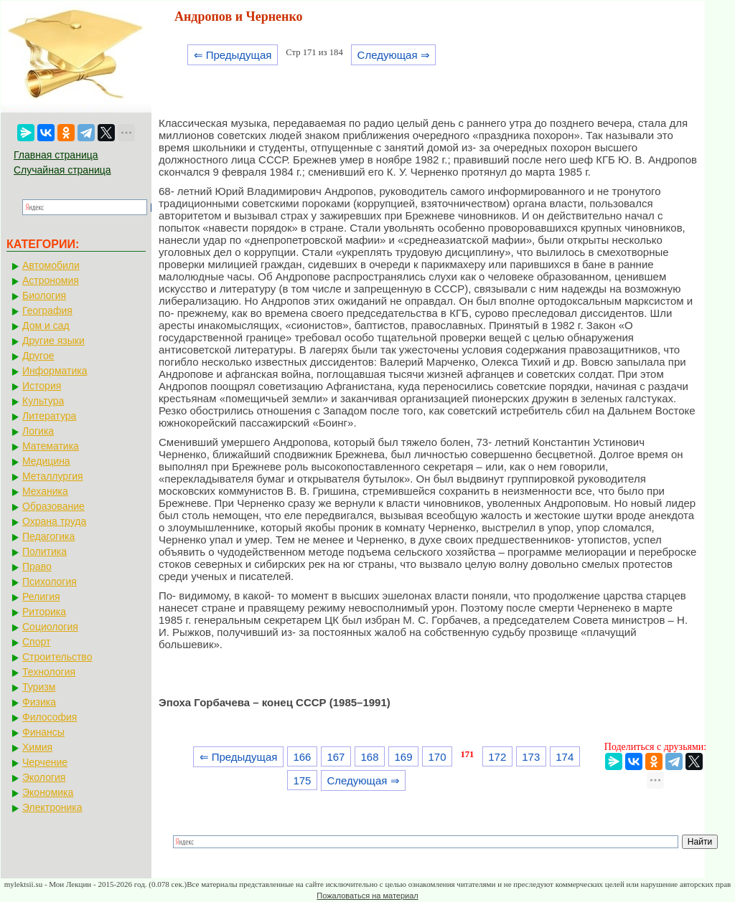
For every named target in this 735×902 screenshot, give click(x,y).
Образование (53, 506)
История (41, 385)
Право (37, 566)
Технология (48, 672)
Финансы (43, 732)
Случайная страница (62, 170)
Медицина (46, 461)
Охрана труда (54, 521)
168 (369, 757)
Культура (43, 401)
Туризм (38, 687)
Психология (49, 581)
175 (302, 780)
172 (497, 757)
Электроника (52, 807)
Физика (39, 702)
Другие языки (53, 340)
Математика (50, 446)
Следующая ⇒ (393, 55)
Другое (38, 355)
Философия (49, 717)
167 (336, 757)
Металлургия (52, 476)
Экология (43, 777)
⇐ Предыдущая (233, 55)
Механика (45, 491)
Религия (41, 596)
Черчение (44, 762)
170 (437, 757)
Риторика (44, 611)
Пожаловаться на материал (367, 895)
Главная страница (56, 155)
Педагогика (48, 536)
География (47, 310)
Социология (50, 626)
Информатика (54, 370)
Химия (37, 747)
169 (404, 757)
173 (531, 757)
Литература (49, 416)
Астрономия (50, 280)
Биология (44, 295)
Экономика (47, 792)
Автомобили (51, 265)
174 (565, 757)
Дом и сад (46, 325)
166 (302, 757)
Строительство (57, 657)
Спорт (36, 641)
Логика (38, 431)
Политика (44, 551)
